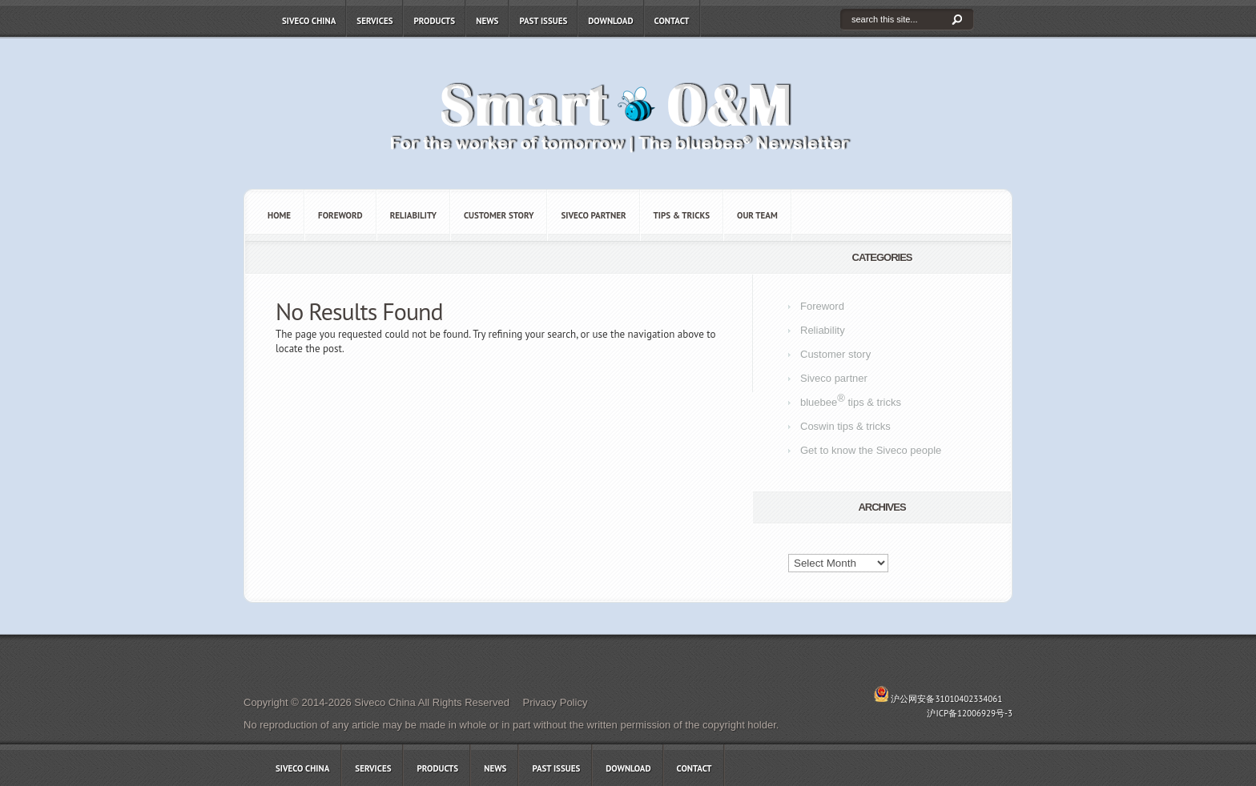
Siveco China (309, 20)
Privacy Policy (554, 702)
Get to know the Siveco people (870, 450)
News (487, 20)
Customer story (499, 215)
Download (610, 20)
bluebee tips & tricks (850, 400)
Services (374, 20)
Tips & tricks (682, 215)
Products (434, 20)
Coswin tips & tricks (845, 426)
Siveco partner (593, 215)
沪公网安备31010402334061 (946, 698)
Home (279, 215)
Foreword (340, 215)
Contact (672, 20)
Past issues (543, 20)
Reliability (413, 215)
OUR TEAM (757, 215)
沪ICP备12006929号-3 (969, 713)
